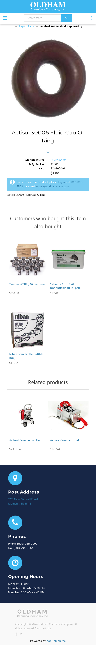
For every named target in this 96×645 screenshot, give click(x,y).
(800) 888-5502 (27, 544)
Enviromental (59, 160)
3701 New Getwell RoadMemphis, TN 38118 (23, 501)
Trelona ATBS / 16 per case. (27, 284)
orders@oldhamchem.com (52, 186)
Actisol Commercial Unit (25, 440)
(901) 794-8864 (24, 548)
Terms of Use (43, 628)
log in (61, 182)
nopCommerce (56, 641)
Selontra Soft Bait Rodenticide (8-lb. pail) (65, 286)
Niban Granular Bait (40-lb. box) (26, 356)
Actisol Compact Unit (64, 440)
